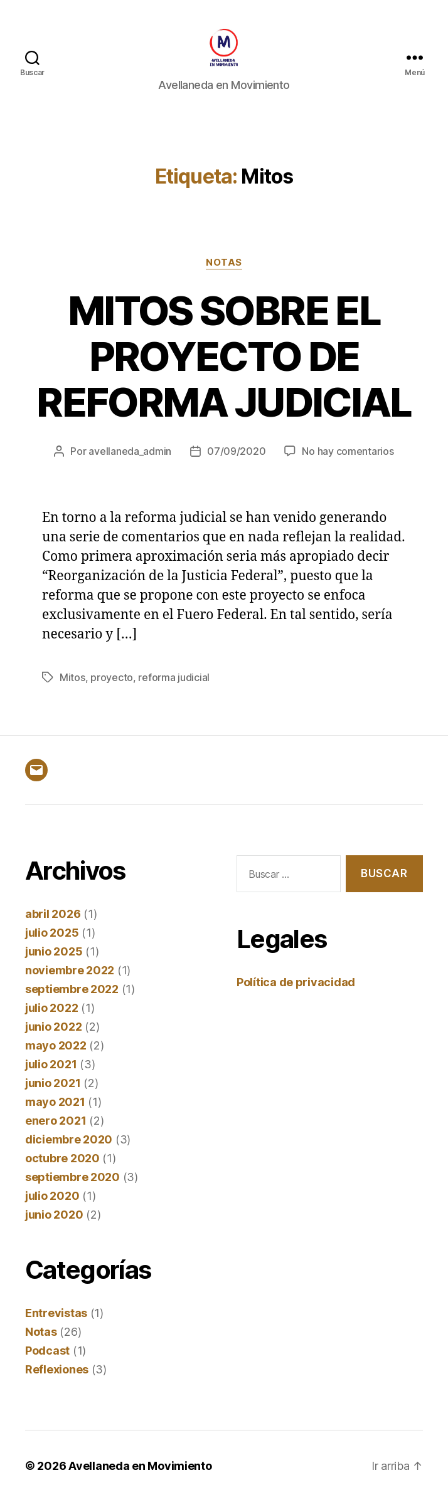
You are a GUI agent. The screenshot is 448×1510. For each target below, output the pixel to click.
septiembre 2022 (72, 997)
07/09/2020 (236, 460)
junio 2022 (53, 1035)
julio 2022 (51, 1016)
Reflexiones (56, 1378)
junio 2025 (53, 960)
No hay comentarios (347, 460)
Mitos (72, 686)
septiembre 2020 (72, 1185)
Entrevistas (56, 1321)
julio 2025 (51, 941)
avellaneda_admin (129, 460)
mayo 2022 (56, 1054)
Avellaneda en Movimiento (140, 1474)
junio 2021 (52, 1091)
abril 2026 (52, 922)
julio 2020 (52, 1204)
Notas (224, 270)
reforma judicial (174, 686)
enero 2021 (55, 1129)
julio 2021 (51, 1073)
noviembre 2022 (69, 979)
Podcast (47, 1359)
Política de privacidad (296, 990)
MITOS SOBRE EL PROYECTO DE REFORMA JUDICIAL (223, 364)
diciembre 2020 (68, 1148)
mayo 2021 (55, 1110)
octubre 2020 (62, 1167)
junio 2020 (54, 1223)
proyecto (111, 686)
